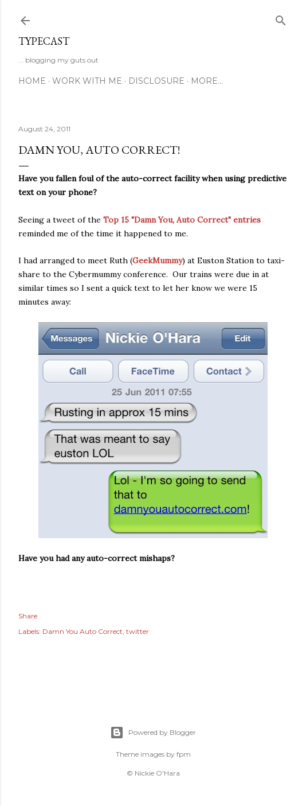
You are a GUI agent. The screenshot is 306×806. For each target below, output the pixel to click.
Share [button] (27, 616)
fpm (183, 754)
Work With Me (87, 81)
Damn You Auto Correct (82, 631)
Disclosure (156, 81)
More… (207, 81)
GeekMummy (157, 260)
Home (32, 81)
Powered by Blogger (153, 732)
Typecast (43, 41)
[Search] (281, 18)
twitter (137, 631)
